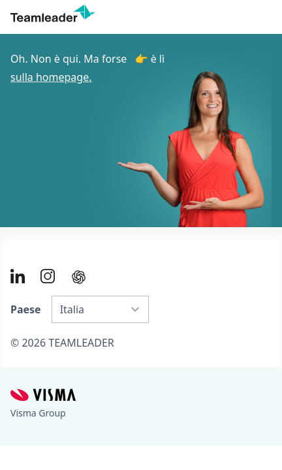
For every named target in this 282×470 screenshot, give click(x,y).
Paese (25, 309)
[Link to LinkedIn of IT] (17, 276)
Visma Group (38, 413)
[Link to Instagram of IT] (47, 276)
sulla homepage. (50, 77)
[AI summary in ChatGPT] (78, 277)
